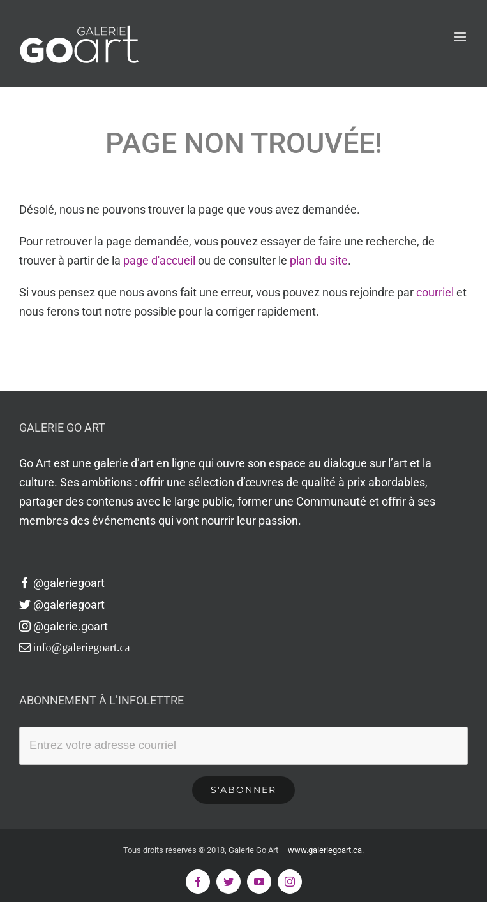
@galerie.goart (63, 626)
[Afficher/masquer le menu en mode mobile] (461, 36)
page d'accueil (159, 260)
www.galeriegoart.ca (325, 850)
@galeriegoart (62, 583)
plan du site (319, 260)
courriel (435, 292)
